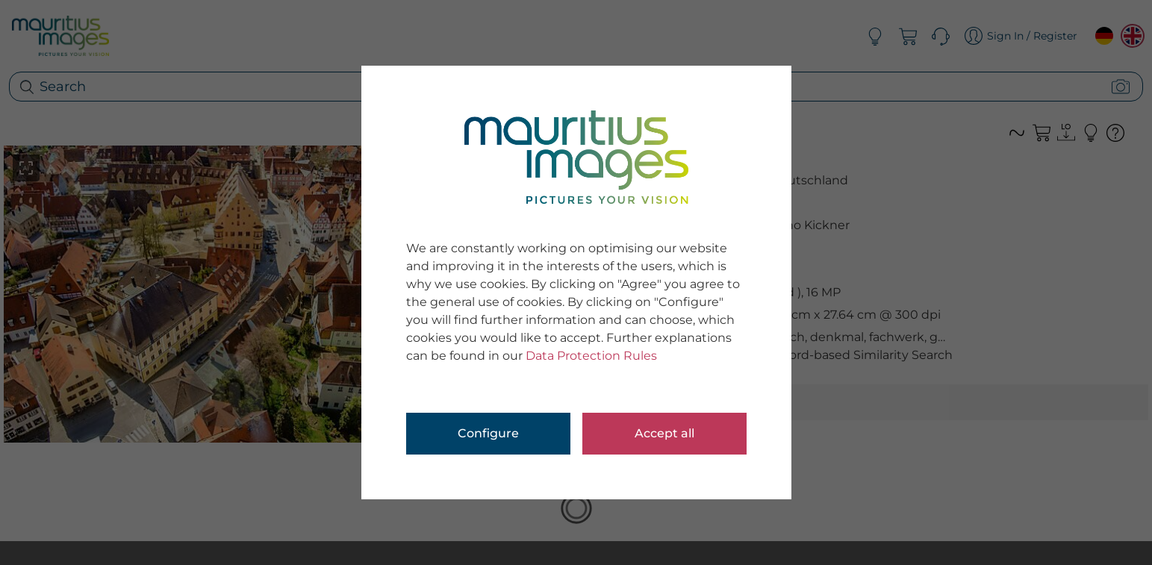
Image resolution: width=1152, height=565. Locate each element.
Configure (488, 433)
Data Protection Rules (591, 356)
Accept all (664, 433)
